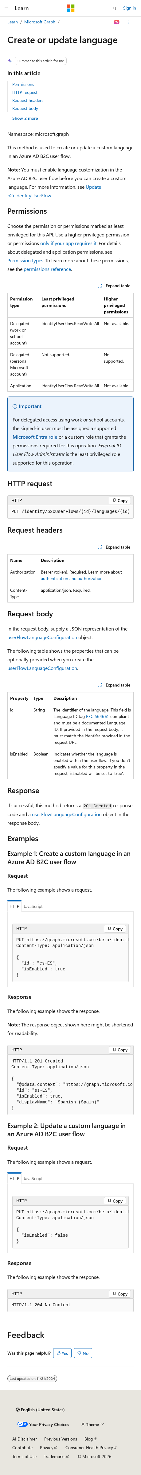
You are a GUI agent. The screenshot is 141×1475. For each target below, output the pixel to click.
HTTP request (24, 92)
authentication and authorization (72, 578)
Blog (88, 1439)
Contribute (22, 1447)
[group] (70, 957)
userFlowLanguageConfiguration (42, 637)
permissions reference (47, 269)
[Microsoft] (71, 8)
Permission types (25, 260)
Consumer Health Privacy (89, 1447)
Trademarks (54, 1456)
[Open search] (114, 8)
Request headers (27, 100)
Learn (12, 22)
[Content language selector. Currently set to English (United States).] (40, 1410)
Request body (25, 108)
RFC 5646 (95, 716)
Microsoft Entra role (35, 436)
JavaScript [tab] (33, 906)
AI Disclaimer (24, 1439)
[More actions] (128, 22)
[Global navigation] (6, 8)
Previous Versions (60, 1439)
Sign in (129, 8)
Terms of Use (24, 1456)
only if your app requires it (68, 243)
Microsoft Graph (39, 22)
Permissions (23, 84)
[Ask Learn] (117, 22)
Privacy (46, 1447)
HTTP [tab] (14, 906)
